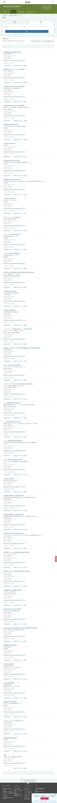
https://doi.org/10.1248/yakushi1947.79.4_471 (15, 375)
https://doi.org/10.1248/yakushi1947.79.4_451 (15, 282)
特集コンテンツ (27, 797)
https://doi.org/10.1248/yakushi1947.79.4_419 (15, 115)
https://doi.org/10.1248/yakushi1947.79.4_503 (15, 505)
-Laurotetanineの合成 (9, 143)
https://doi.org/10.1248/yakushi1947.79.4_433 (15, 189)
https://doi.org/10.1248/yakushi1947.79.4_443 (15, 244)
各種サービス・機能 (18, 790)
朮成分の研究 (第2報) (9, 683)
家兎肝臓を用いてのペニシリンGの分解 (14, 69)
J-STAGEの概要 (17, 788)
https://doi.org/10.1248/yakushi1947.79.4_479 (15, 413)
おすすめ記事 (21, 12)
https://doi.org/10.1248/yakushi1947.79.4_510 (15, 524)
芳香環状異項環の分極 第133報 (11, 160)
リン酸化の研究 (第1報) (9, 198)
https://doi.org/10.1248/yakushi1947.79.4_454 (15, 301)
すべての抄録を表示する (48, 41)
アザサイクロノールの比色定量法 (12, 217)
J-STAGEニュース (28, 795)
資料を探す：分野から (7, 791)
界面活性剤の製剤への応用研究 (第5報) (13, 495)
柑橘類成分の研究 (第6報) (10, 702)
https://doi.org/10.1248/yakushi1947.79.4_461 (15, 339)
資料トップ (6, 12)
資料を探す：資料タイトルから (8, 789)
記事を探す (5, 795)
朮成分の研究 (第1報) (9, 664)
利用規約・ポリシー (18, 793)
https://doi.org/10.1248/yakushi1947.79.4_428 (15, 170)
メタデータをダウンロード (36, 41)
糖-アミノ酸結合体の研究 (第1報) (12, 365)
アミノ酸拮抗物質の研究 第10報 (12, 403)
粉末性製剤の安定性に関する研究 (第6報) (14, 105)
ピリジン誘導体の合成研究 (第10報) (13, 440)
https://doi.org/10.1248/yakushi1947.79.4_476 (15, 394)
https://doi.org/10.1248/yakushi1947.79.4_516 (15, 543)
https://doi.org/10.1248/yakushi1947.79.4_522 (15, 562)
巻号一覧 (13, 12)
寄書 (5, 755)
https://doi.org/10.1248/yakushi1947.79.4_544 (15, 693)
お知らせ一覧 (27, 788)
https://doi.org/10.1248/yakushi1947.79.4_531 (15, 600)
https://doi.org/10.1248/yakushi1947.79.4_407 (15, 60)
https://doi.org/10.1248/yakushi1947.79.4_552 (15, 746)
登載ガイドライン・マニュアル (40, 792)
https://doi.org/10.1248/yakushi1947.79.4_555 (15, 763)
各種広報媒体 (27, 798)
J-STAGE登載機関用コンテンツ (40, 789)
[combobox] (13, 26)
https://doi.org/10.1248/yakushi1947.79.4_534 (15, 619)
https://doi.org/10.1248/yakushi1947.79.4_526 (15, 581)
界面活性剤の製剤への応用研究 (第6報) (13, 514)
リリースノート (27, 790)
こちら (54, 801)
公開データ (16, 792)
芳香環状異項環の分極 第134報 (11, 179)
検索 (15, 22)
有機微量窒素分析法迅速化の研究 (12, 52)
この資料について (30, 12)
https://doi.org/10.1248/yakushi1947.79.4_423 (15, 134)
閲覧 (41, 22)
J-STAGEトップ (6, 15)
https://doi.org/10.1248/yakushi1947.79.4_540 (15, 655)
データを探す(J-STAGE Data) (7, 798)
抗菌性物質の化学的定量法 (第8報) (12, 590)
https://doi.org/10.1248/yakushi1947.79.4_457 (15, 320)
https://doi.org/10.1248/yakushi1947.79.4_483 (15, 431)
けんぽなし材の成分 (9, 478)
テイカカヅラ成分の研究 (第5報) (12, 253)
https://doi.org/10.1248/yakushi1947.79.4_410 (15, 77)
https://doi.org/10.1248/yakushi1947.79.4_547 (15, 712)
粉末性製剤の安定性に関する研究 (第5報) (14, 86)
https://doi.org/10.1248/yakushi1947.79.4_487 (15, 450)
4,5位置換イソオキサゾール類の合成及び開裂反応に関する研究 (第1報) (22, 348)
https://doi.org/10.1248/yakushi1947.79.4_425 (15, 151)
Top (28, 783)
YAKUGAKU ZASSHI (13, 15)
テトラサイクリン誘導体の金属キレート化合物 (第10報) (18, 329)
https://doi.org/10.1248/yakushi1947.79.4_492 (15, 469)
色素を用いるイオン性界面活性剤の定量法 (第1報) (16, 552)
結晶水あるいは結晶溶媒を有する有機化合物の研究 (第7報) (19, 272)
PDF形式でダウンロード (19, 65)
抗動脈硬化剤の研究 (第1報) (11, 124)
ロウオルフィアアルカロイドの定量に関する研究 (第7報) (18, 384)
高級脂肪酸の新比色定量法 (10, 738)
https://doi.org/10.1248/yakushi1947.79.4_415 (15, 96)
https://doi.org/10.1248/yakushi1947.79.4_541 (15, 674)
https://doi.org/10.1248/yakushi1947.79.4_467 (15, 356)
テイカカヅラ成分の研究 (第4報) (12, 234)
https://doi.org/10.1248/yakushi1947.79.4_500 (15, 486)
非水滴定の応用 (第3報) (9, 291)
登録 (44, 798)
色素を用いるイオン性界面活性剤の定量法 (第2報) (16, 571)
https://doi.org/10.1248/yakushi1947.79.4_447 (15, 263)
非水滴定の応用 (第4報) (9, 310)
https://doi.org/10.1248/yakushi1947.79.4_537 (15, 636)
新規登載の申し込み (18, 795)
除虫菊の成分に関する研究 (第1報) (12, 609)
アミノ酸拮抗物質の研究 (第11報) (12, 422)
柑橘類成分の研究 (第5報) (10, 645)
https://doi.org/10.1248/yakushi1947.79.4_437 (15, 208)
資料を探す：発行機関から (8, 793)
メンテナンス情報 (28, 792)
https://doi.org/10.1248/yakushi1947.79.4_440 (15, 225)
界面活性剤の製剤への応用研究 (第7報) (13, 533)
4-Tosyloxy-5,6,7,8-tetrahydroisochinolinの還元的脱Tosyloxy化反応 (20, 628)
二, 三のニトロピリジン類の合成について (14, 720)
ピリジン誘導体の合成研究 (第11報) (13, 459)
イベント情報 (27, 793)
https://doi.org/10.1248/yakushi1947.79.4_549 (15, 729)
